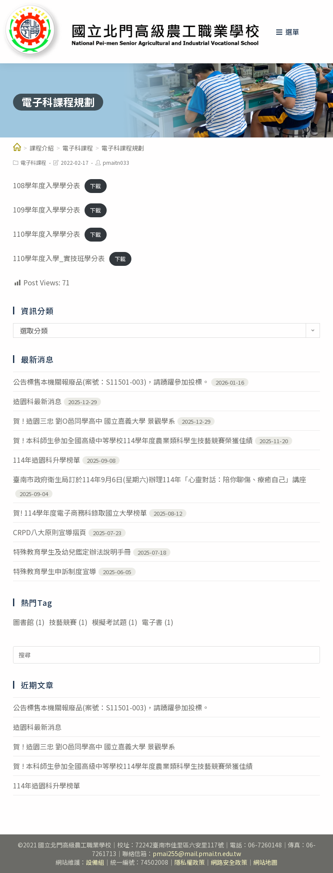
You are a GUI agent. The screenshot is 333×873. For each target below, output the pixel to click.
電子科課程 (33, 162)
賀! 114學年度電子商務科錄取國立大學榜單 (80, 512)
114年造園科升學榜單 (46, 459)
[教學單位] (17, 148)
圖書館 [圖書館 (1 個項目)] (29, 622)
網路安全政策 (229, 862)
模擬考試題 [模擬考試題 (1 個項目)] (114, 622)
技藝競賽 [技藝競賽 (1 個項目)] (68, 622)
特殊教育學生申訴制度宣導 (54, 571)
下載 (95, 186)
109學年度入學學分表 (46, 209)
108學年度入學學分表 (46, 185)
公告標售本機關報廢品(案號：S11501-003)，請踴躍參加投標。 (111, 381)
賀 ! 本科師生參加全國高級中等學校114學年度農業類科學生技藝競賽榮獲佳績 (133, 440)
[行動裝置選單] (288, 31)
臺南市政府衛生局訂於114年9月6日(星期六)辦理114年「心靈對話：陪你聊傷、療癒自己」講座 (159, 479)
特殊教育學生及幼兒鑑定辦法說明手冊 (72, 551)
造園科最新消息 (37, 401)
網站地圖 (265, 862)
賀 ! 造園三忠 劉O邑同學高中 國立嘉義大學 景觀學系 (94, 420)
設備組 (95, 862)
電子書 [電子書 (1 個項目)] (157, 622)
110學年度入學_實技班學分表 (59, 258)
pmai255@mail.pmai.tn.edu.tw (197, 853)
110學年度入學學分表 (46, 234)
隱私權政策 (189, 862)
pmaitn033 (116, 162)
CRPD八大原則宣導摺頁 (49, 532)
